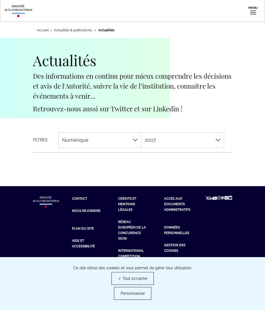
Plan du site (83, 228)
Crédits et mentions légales (127, 204)
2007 (182, 140)
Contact (79, 199)
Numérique (100, 140)
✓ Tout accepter (133, 278)
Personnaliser (133, 293)
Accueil (43, 30)
